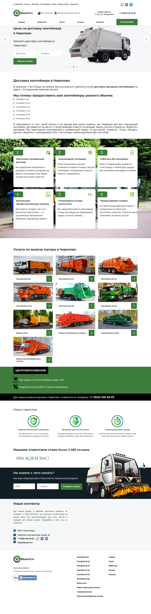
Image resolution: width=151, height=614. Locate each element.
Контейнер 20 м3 (83, 577)
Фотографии (45, 4)
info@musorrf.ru (25, 554)
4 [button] (76, 66)
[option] (102, 46)
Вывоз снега (82, 594)
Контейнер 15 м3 (83, 573)
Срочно (27, 4)
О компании (18, 4)
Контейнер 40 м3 (83, 590)
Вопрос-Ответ (63, 4)
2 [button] (70, 66)
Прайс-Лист (42, 22)
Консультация (127, 22)
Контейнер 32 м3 (83, 586)
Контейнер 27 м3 (83, 581)
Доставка (35, 4)
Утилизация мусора (84, 603)
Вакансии (74, 4)
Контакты (100, 22)
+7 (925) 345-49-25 (127, 13)
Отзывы (80, 22)
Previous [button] (5, 39)
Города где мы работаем (21, 579)
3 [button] (73, 66)
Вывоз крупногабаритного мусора (90, 607)
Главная (21, 22)
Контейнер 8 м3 (83, 568)
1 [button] (67, 66)
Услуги (62, 22)
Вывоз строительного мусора (88, 599)
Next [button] (146, 39)
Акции (54, 4)
